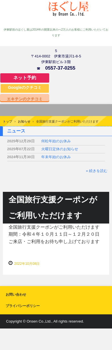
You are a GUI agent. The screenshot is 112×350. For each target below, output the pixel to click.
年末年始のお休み (56, 157)
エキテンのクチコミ (25, 98)
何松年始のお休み (56, 141)
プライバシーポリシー (23, 306)
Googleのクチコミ (25, 87)
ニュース (16, 130)
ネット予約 (24, 77)
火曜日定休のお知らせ (59, 149)
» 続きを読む (96, 171)
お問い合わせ (16, 295)
